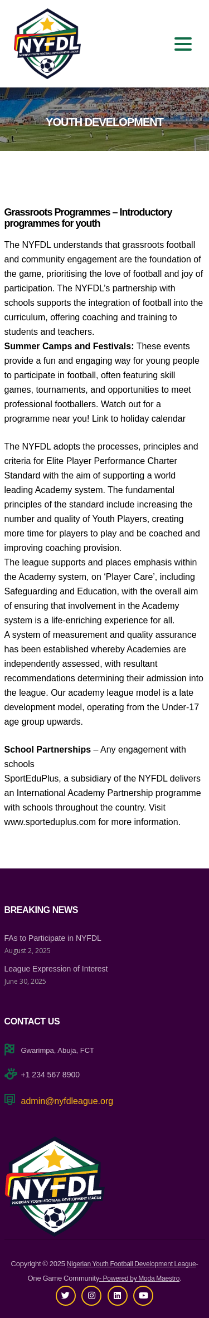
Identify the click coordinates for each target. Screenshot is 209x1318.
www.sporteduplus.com (50, 822)
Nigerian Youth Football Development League (131, 1264)
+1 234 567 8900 (50, 1074)
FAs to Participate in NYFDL (52, 938)
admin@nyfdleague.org (67, 1101)
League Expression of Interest (56, 968)
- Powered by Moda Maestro (139, 1278)
